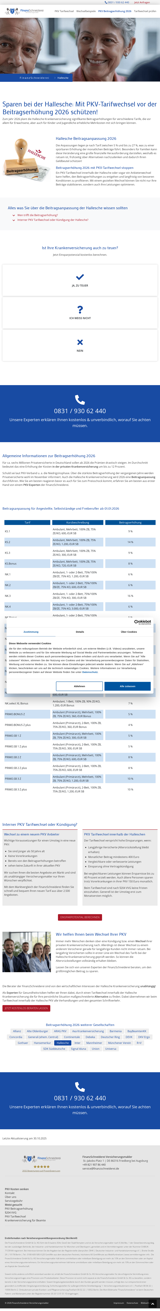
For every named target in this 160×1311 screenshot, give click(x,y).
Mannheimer (94, 1043)
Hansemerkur (42, 1043)
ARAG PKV (60, 1031)
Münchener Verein (119, 1043)
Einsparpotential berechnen (80, 917)
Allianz (17, 1031)
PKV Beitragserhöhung (19, 1208)
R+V (139, 1043)
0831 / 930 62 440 (117, 2)
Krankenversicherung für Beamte (25, 1220)
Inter (77, 1043)
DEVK (129, 1037)
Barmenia (116, 1031)
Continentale (72, 1037)
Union (95, 1049)
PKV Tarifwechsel (64, 11)
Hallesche (63, 1043)
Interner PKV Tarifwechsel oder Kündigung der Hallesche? (52, 220)
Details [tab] (80, 631)
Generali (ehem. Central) (43, 1037)
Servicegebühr (14, 1201)
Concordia (15, 1037)
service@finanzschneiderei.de (100, 1168)
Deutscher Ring (110, 1037)
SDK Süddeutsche (54, 1049)
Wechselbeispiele (86, 11)
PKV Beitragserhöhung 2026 (114, 11)
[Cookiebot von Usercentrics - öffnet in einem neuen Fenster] (136, 622)
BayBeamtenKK (137, 1031)
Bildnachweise (147, 1303)
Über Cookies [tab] (129, 631)
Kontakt (10, 1193)
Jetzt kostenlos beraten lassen (26, 1008)
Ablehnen (79, 686)
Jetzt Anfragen (142, 2)
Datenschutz (90, 671)
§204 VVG (10, 1212)
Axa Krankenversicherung (88, 1031)
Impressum (119, 1303)
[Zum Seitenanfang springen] (153, 1304)
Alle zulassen (127, 686)
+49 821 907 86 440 (94, 1164)
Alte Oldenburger (37, 1031)
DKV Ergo (144, 1037)
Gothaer (23, 1043)
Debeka (90, 1037)
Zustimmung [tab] (31, 631)
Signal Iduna (78, 1049)
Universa (110, 1049)
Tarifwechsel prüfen (145, 11)
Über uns (11, 1197)
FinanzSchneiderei (34, 77)
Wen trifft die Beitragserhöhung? (37, 215)
